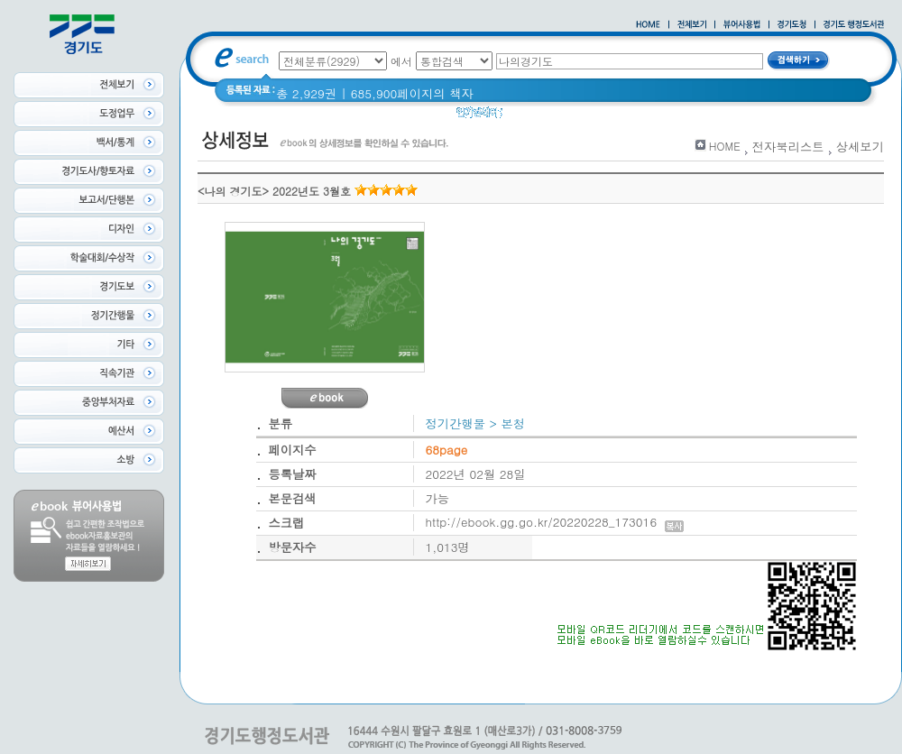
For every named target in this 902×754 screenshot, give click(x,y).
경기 (526, 116)
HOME (725, 145)
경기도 (570, 116)
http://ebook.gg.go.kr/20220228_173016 (555, 521)
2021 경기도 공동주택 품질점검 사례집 (709, 116)
